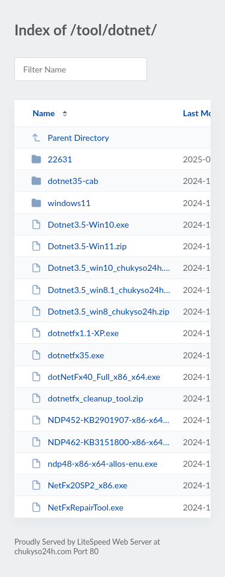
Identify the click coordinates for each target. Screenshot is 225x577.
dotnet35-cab (64, 181)
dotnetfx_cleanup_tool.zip (87, 398)
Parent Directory (70, 137)
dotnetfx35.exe (67, 355)
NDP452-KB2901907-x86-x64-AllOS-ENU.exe (101, 420)
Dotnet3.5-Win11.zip (79, 246)
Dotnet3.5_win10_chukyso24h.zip (101, 267)
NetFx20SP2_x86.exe (79, 485)
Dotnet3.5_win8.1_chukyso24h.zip (101, 290)
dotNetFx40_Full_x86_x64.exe (95, 376)
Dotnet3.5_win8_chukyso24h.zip (100, 311)
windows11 (61, 203)
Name (43, 113)
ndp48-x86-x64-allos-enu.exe (94, 463)
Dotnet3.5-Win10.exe (80, 224)
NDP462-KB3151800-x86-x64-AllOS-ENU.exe (101, 442)
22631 (51, 159)
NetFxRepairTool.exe (77, 507)
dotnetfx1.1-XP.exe (75, 333)
